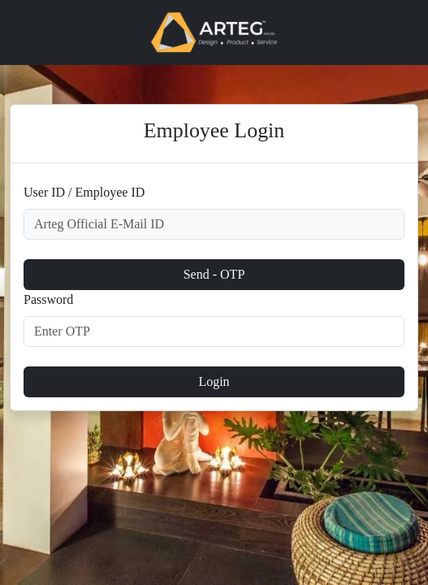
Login (213, 381)
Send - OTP (214, 274)
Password (48, 299)
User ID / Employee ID (84, 192)
